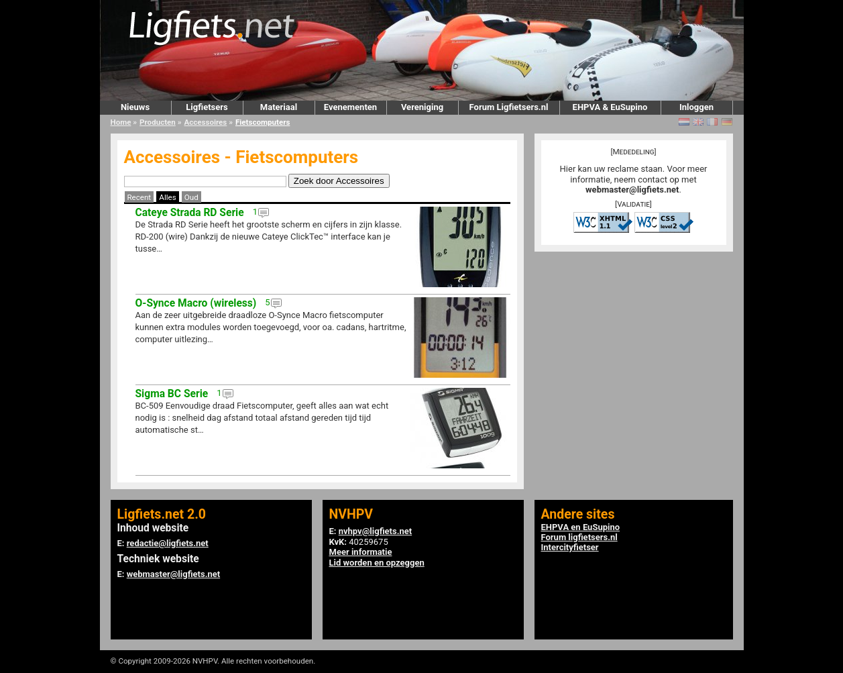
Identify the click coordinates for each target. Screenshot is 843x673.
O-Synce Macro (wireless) (196, 303)
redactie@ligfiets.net (168, 543)
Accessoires (205, 122)
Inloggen (696, 107)
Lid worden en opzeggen (377, 563)
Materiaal (278, 107)
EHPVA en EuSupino (580, 527)
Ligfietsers (206, 107)
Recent (139, 197)
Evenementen (350, 107)
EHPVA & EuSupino (610, 107)
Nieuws (135, 107)
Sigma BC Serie (172, 394)
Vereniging (422, 107)
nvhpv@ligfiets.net (375, 531)
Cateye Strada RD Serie (189, 213)
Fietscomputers (262, 122)
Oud (191, 197)
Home (121, 122)
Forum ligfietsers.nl (579, 537)
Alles (167, 197)
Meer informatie (360, 552)
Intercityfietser (570, 547)
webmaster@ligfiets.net (632, 190)
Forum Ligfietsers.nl (509, 107)
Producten (157, 122)
